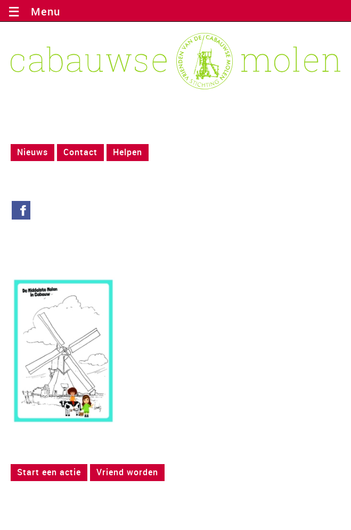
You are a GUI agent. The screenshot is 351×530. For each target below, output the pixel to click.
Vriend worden (127, 472)
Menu (42, 11)
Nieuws (32, 152)
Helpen (127, 152)
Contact (80, 152)
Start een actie (49, 472)
